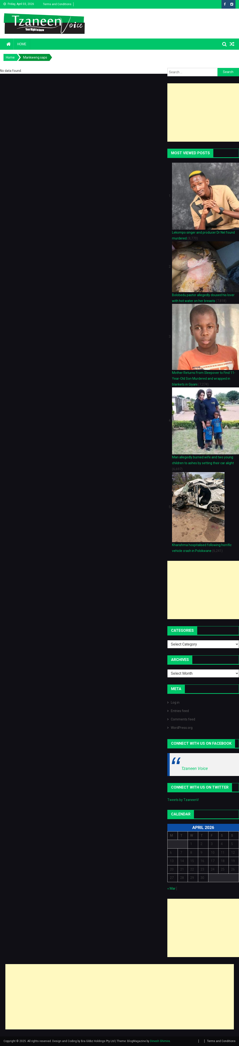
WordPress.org (182, 728)
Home (21, 44)
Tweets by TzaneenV (183, 800)
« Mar (171, 888)
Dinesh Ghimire (160, 1041)
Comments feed (183, 719)
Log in (175, 702)
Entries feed (180, 711)
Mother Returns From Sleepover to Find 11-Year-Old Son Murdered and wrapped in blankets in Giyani (203, 378)
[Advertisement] (203, 112)
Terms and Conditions (57, 4)
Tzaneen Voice (194, 768)
